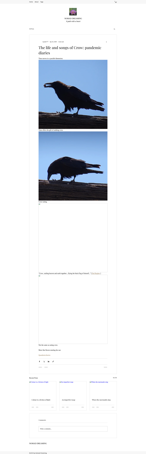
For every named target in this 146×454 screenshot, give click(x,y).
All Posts (31, 29)
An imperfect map (68, 400)
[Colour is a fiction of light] (42, 388)
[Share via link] (53, 361)
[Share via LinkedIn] (48, 361)
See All (115, 377)
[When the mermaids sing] (103, 388)
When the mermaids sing (101, 400)
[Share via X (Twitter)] (44, 361)
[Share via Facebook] (39, 361)
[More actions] (106, 42)
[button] (116, 2)
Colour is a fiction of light (41, 400)
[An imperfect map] (73, 388)
